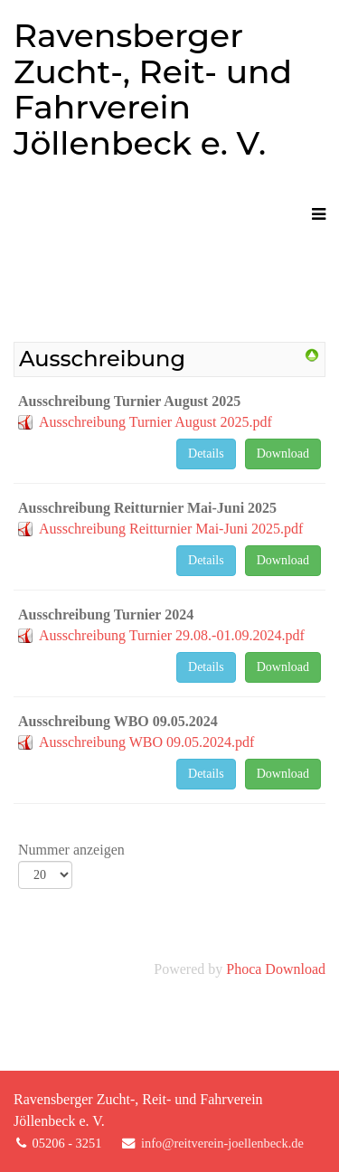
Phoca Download (275, 969)
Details (206, 453)
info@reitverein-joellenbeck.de (222, 1143)
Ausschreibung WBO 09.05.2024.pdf (146, 742)
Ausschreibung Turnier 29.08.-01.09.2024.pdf (172, 635)
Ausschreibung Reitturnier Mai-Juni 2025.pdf (171, 528)
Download (283, 453)
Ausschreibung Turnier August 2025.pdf (155, 422)
